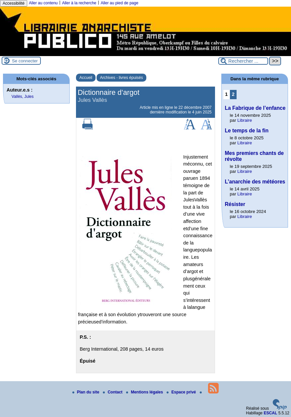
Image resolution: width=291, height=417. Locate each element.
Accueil (85, 77)
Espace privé (182, 392)
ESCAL (270, 413)
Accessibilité (14, 3)
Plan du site (86, 392)
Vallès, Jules (23, 96)
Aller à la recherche (79, 3)
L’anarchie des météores (255, 181)
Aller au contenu (43, 3)
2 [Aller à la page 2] (233, 94)
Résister (235, 204)
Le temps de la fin (247, 130)
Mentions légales (145, 392)
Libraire (244, 120)
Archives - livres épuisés (121, 77)
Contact (113, 392)
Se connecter (25, 60)
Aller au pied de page (119, 3)
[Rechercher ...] (243, 61)
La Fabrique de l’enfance (255, 108)
